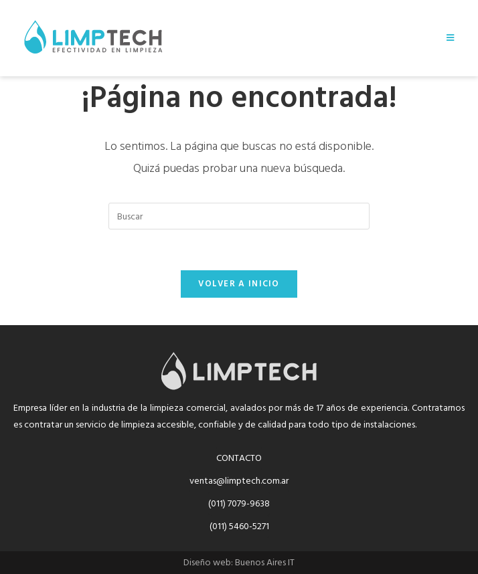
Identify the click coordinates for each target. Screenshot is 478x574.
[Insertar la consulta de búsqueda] (239, 216)
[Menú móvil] (451, 38)
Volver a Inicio (239, 283)
